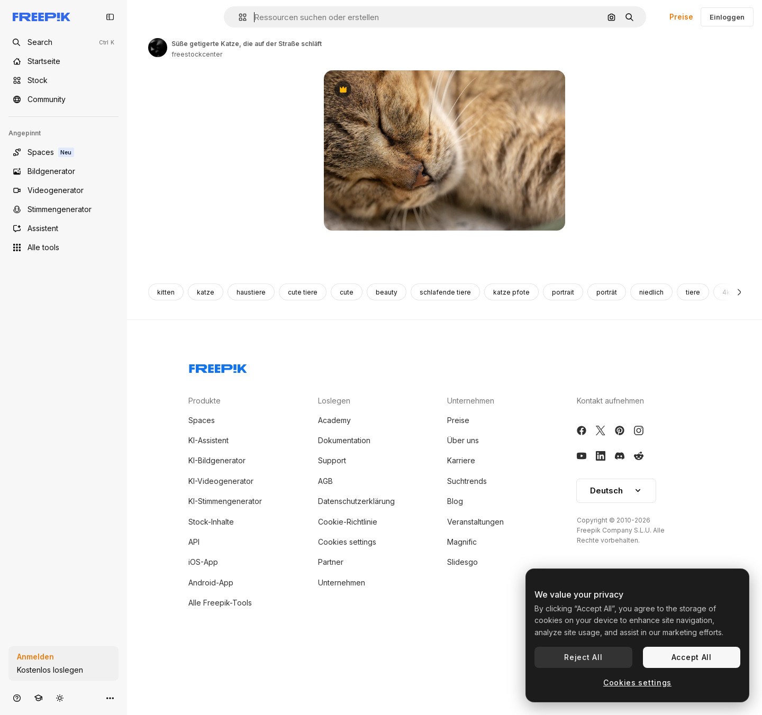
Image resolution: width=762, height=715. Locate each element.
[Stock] (63, 80)
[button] (238, 17)
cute (346, 526)
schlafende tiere (445, 526)
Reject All (583, 657)
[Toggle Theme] (59, 698)
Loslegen (334, 634)
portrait (563, 526)
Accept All (692, 657)
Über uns (463, 674)
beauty (386, 526)
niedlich (651, 526)
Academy (334, 654)
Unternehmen (470, 634)
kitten (166, 526)
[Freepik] (41, 17)
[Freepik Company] (218, 601)
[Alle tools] (63, 247)
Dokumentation (344, 674)
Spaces (201, 654)
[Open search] (63, 42)
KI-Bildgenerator (217, 694)
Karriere (461, 694)
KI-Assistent (208, 674)
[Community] (63, 99)
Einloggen (727, 17)
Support (332, 694)
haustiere (251, 526)
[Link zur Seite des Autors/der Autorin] (157, 47)
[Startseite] (63, 61)
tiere (693, 526)
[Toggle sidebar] (110, 16)
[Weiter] (739, 526)
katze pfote (511, 526)
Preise (681, 16)
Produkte (204, 634)
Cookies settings (637, 682)
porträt (606, 526)
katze (205, 526)
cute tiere (303, 526)
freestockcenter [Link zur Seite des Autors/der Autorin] (196, 54)
